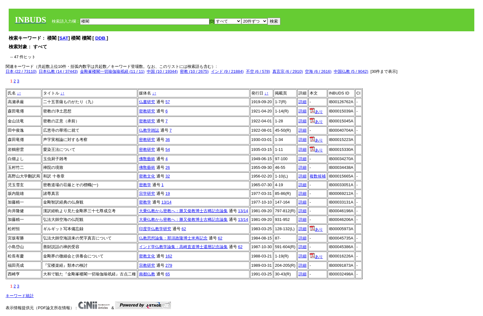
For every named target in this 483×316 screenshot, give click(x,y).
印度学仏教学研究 (155, 228)
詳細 (302, 101)
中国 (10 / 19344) (162, 71)
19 (167, 193)
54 (167, 149)
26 (167, 167)
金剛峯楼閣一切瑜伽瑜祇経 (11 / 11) (112, 71)
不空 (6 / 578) (258, 71)
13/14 (166, 202)
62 (183, 228)
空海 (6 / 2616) (318, 71)
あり (316, 111)
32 (167, 176)
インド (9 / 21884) (227, 71)
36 (167, 139)
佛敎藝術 (147, 158)
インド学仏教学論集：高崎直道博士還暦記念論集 (183, 246)
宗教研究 (147, 265)
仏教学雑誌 (149, 130)
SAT (63, 38)
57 (167, 101)
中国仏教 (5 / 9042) (351, 71)
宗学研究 (147, 193)
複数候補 (318, 176)
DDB (101, 38)
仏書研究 (147, 101)
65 (167, 274)
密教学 (145, 184)
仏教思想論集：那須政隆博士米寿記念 (173, 238)
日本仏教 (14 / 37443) (58, 71)
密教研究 (147, 111)
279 (168, 265)
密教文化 (147, 176)
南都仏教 (147, 274)
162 (168, 256)
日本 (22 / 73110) (21, 71)
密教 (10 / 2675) (194, 71)
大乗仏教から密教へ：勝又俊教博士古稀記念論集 (183, 210)
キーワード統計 (20, 295)
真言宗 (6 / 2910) (287, 71)
